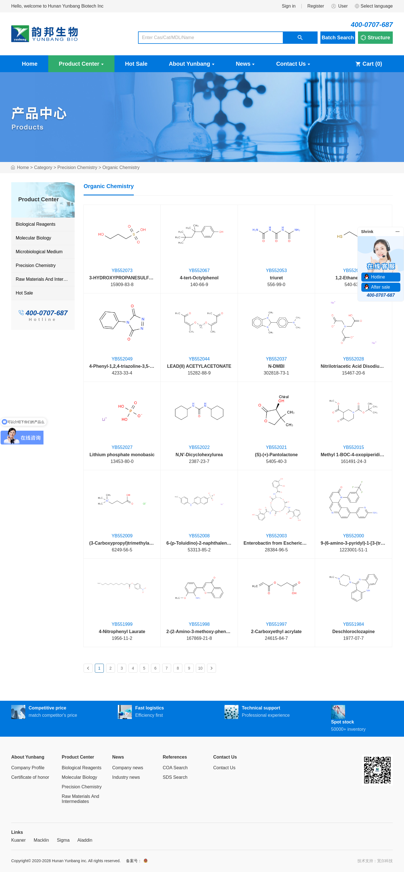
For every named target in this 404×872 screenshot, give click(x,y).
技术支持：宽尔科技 (375, 861)
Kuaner (18, 840)
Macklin (41, 840)
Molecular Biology (33, 238)
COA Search (175, 767)
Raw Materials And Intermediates (45, 279)
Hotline (43, 319)
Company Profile (27, 767)
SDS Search (175, 777)
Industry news (126, 777)
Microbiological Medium (39, 251)
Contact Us (293, 64)
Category (43, 167)
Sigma (63, 840)
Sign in (289, 6)
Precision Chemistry (77, 167)
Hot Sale (136, 64)
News (245, 64)
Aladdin (84, 840)
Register (315, 6)
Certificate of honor (30, 777)
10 (200, 668)
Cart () (368, 64)
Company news (127, 767)
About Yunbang (192, 64)
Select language (373, 6)
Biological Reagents (35, 224)
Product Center (81, 64)
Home (30, 64)
